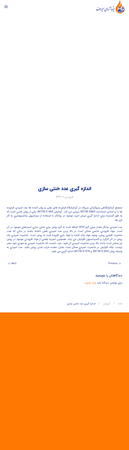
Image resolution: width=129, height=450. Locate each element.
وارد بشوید (90, 283)
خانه (120, 304)
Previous (114, 263)
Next (12, 263)
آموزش (106, 304)
